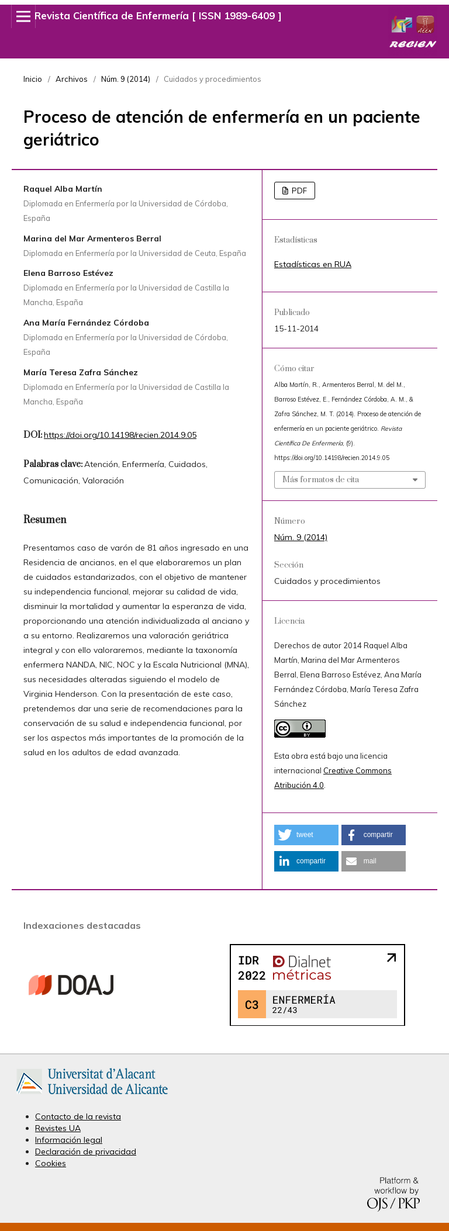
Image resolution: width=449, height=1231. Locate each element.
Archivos (72, 79)
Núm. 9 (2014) (125, 79)
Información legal (68, 1140)
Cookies (50, 1163)
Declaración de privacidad (85, 1151)
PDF (298, 190)
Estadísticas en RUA (312, 264)
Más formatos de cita (320, 480)
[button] (306, 835)
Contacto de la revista (78, 1116)
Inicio (32, 79)
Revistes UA (58, 1128)
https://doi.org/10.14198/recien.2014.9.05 (120, 435)
